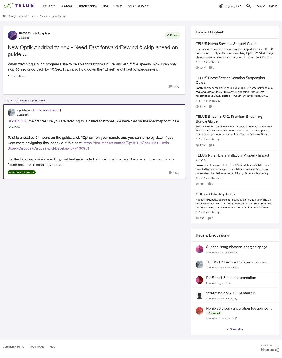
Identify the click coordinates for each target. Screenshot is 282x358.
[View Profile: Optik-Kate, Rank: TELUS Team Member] (11, 112)
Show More (17, 76)
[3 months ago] (214, 252)
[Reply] (174, 86)
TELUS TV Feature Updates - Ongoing (236, 262)
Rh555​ (20, 121)
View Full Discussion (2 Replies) (24, 100)
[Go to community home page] (19, 6)
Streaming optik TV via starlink (230, 293)
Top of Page (37, 346)
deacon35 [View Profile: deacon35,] (231, 318)
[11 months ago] (210, 62)
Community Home (13, 346)
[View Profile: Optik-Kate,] (199, 264)
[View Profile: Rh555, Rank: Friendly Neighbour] (12, 35)
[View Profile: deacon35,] (199, 311)
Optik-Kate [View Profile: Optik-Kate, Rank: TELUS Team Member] (23, 110)
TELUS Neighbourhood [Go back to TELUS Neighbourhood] (15, 16)
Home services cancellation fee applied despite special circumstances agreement (239, 308)
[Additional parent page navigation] (33, 16)
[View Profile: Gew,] (199, 280)
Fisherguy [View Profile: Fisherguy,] (231, 298)
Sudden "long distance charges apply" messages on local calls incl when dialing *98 (239, 247)
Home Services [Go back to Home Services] (59, 16)
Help (52, 346)
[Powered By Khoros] (270, 349)
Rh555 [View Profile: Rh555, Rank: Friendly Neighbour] (23, 33)
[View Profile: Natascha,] (199, 249)
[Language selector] (230, 6)
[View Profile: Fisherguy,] (199, 295)
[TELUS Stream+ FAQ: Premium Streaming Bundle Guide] (235, 130)
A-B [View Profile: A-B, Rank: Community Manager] (198, 61)
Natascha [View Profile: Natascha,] (231, 252)
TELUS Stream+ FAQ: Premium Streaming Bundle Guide (229, 118)
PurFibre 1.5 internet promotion (231, 277)
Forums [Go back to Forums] (43, 16)
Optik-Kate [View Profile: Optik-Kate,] (231, 267)
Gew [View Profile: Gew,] (228, 283)
